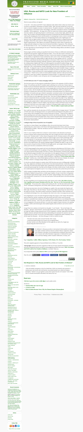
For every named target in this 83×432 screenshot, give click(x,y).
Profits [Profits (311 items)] (19, 184)
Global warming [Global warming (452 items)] (13, 144)
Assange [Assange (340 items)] (18, 113)
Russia (53, 239)
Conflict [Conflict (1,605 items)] (17, 120)
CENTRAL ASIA (11, 279)
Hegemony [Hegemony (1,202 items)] (12, 147)
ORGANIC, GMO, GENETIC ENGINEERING (13, 311)
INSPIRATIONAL (11, 364)
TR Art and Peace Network (13, 97)
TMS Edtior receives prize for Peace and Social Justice (13, 86)
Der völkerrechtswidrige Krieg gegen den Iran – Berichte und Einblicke (13, 406)
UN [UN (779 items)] (15, 200)
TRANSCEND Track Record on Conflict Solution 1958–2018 (14, 89)
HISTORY (10, 314)
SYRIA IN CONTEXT (12, 292)
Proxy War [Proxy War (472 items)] (10, 185)
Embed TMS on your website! (14, 428)
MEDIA (9, 297)
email (35, 255)
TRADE (9, 336)
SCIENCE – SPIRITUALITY (13, 362)
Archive (33, 6)
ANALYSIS (10, 262)
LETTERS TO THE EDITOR (13, 355)
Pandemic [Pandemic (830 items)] (12, 181)
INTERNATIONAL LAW (12, 259)
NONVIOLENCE (11, 248)
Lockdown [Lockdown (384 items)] (16, 166)
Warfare (68, 239)
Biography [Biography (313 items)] (19, 115)
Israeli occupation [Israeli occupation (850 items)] (13, 161)
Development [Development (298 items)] (17, 128)
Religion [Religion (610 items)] (16, 187)
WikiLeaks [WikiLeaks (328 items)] (14, 213)
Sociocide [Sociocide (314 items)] (12, 192)
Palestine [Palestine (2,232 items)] (16, 178)
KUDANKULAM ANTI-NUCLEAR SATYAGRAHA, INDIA (14, 343)
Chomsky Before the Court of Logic (34, 285)
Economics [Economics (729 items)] (12, 132)
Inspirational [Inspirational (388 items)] (17, 152)
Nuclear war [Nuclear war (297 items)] (17, 173)
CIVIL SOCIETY (11, 351)
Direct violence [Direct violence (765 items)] (13, 129)
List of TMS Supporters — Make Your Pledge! (14, 20)
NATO (9, 252)
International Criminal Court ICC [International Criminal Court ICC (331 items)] (15, 155)
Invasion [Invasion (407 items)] (10, 159)
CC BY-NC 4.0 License (71, 260)
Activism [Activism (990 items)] (11, 111)
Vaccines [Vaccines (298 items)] (11, 205)
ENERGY (9, 271)
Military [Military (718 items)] (14, 169)
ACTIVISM (10, 289)
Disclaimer (10, 417)
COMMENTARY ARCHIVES (13, 379)
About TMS (55, 6)
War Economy (62, 239)
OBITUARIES (10, 367)
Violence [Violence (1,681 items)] (16, 205)
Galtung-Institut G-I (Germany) (13, 104)
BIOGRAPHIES (11, 229)
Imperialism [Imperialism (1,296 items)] (13, 150)
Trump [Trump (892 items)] (15, 199)
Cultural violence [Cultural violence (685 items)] (14, 126)
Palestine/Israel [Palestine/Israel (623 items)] (14, 179)
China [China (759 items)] (17, 117)
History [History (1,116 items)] (18, 147)
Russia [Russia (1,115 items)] (17, 188)
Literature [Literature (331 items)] (12, 166)
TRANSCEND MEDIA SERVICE (42, 2)
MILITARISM (10, 265)
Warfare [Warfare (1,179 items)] (11, 210)
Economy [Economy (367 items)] (18, 131)
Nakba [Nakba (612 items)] (15, 171)
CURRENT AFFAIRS (12, 352)
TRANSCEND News (12, 223)
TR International (11, 95)
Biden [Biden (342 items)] (9, 115)
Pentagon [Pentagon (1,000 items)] (12, 182)
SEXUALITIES (10, 354)
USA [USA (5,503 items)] (16, 202)
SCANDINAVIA (10, 291)
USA (57, 239)
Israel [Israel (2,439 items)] (16, 159)
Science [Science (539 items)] (11, 190)
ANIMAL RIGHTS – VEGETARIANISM (11, 358)
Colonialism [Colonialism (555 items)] (12, 120)
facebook (54, 255)
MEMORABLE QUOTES (12, 255)
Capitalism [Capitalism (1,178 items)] (13, 117)
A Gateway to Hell (29, 287)
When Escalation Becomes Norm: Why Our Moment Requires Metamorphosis (44, 289)
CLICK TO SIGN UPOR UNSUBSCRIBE (14, 34)
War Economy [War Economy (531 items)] (16, 208)
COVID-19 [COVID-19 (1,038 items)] (12, 123)
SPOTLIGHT (10, 245)
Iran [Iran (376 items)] (13, 159)
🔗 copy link (62, 255)
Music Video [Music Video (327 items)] (10, 171)
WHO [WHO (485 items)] (10, 213)
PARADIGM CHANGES (12, 308)
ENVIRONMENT (11, 240)
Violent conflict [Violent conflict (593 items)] (12, 207)
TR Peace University (12, 98)
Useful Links (10, 414)
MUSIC (9, 349)
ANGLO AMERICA (11, 258)
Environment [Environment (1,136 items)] (16, 133)
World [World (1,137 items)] (18, 213)
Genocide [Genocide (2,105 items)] (12, 141)
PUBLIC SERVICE (11, 345)
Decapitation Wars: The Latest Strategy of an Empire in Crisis (14, 393)
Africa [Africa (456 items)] (15, 110)
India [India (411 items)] (18, 150)
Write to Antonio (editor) (66, 6)
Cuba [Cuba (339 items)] (19, 125)
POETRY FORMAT (11, 365)
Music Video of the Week (12, 383)
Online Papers (10, 77)
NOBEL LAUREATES (12, 235)
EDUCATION (10, 298)
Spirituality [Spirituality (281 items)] (13, 194)
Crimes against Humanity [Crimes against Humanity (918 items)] (14, 124)
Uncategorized (10, 377)
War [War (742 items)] (17, 207)
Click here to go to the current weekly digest (35, 281)
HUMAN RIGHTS (11, 242)
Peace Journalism (41, 6)
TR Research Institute (12, 101)
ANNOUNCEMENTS (12, 227)
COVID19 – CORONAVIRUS (13, 359)
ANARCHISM (10, 339)
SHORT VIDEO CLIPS (12, 376)
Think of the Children (15, 399)
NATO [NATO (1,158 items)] (19, 171)
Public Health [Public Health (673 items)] (17, 185)
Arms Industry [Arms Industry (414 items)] (12, 113)
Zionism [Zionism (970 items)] (14, 215)
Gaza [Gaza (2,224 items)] (18, 139)
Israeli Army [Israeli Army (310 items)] (16, 160)
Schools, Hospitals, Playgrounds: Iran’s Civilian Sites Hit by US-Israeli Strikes (14, 408)
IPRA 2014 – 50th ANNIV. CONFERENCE (13, 381)
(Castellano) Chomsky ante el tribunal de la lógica (13, 63)
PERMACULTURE (11, 341)
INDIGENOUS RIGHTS (12, 307)
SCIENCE (10, 361)
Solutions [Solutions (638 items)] (16, 192)
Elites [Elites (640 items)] (10, 133)
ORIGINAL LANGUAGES (12, 371)
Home (28, 6)
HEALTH (9, 303)
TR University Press (11, 103)
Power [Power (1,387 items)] (15, 184)
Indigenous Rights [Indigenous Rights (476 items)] (14, 151)
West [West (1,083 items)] (15, 210)
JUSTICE (9, 301)
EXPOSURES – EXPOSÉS (13, 300)
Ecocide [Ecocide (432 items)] (16, 130)
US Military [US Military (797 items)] (16, 204)
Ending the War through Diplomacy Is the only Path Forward (14, 402)
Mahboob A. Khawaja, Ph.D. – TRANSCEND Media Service (36, 19)
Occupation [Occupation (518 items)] (11, 175)
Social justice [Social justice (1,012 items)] (17, 191)
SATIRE (9, 317)
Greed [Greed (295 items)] (18, 144)
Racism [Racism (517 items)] (12, 187)
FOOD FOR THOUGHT (12, 368)
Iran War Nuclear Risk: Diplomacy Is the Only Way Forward (14, 401)
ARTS (9, 328)
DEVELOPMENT (11, 338)
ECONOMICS (10, 332)
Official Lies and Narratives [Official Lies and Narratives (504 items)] (15, 176)
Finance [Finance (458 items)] (10, 137)
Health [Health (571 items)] (16, 145)
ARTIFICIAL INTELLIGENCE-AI (14, 246)
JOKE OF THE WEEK (12, 370)
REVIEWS (10, 315)
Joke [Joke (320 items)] (19, 161)
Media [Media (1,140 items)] (15, 167)
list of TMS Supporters (61, 251)
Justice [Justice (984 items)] (16, 163)
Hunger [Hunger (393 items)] (19, 148)
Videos (49, 6)
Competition (30, 239)
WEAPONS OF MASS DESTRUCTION (12, 250)
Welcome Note (10, 80)
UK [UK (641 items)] (18, 199)
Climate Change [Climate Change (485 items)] (14, 119)
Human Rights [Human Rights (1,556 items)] (12, 148)
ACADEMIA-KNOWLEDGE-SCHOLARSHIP (13, 323)
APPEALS (10, 321)
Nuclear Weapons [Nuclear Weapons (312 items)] (14, 174)
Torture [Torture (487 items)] (11, 199)
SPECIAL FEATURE (12, 233)
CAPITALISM (10, 261)
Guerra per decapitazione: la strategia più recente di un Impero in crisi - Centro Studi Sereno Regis (14, 390)
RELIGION (10, 325)
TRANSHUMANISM (11, 326)
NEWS (9, 230)
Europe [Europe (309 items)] (19, 134)
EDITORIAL (10, 220)
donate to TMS (43, 251)
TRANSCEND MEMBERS (13, 243)
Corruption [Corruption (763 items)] (18, 122)
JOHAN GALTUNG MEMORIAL (14, 221)
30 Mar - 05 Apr (14, 26)
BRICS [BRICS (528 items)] (12, 116)
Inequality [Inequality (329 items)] (11, 152)
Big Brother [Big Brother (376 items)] (13, 115)
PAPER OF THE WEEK (12, 226)
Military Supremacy (43, 239)
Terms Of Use (10, 416)
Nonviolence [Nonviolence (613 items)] (11, 173)
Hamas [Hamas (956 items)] (13, 145)
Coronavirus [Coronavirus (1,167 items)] (11, 122)
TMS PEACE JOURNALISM (13, 232)
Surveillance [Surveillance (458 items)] (17, 197)
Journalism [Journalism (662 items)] (11, 163)
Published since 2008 (57, 294)
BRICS (9, 277)
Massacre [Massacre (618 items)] (10, 167)
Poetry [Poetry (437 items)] (17, 182)
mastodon (45, 255)
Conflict (35, 239)
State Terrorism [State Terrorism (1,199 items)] (14, 195)
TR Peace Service (11, 100)
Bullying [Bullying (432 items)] (16, 116)
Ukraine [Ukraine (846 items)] (11, 200)
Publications (10, 78)
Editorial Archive (11, 75)
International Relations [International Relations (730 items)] (14, 157)
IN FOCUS (10, 256)
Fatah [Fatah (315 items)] (19, 136)
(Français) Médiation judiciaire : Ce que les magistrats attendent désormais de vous (14, 59)
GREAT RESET (11, 331)
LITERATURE (10, 348)
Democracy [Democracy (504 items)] (11, 128)
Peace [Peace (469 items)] (17, 181)
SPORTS (9, 264)
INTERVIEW (10, 329)
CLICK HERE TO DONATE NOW (14, 12)
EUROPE (9, 280)
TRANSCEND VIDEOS (12, 224)
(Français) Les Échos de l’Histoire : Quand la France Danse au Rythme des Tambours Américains (14, 56)
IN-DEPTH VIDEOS (11, 374)
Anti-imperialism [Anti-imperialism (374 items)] (17, 112)
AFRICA (9, 253)
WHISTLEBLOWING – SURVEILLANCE (12, 305)
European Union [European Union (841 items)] (12, 136)
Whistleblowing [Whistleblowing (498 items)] (16, 211)
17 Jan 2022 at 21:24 (69, 265)
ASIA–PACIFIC (10, 269)
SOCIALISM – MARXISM (12, 239)
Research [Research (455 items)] (12, 188)
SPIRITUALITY (11, 373)
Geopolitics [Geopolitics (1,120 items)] (17, 142)
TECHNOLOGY (11, 312)
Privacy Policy (10, 419)
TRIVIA (9, 346)
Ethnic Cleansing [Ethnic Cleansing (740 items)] (12, 135)
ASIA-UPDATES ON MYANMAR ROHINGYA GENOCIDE (14, 273)
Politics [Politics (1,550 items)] (10, 184)
